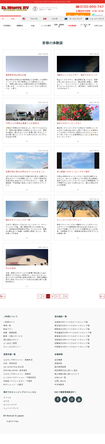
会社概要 (58, 359)
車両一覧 (7, 325)
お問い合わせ (60, 381)
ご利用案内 (6, 25)
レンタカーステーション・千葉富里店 (19, 377)
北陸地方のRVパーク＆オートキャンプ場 (72, 339)
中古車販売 (72, 25)
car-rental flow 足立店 (13, 367)
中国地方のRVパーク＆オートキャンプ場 (72, 346)
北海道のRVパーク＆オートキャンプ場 (71, 322)
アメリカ (7, 397)
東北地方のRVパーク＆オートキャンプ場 (72, 325)
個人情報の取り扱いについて (67, 374)
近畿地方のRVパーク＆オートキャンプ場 (72, 343)
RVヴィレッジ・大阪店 (13, 384)
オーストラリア (10, 404)
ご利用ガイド (9, 322)
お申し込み (98, 25)
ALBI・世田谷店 (10, 363)
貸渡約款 (58, 363)
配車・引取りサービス (13, 336)
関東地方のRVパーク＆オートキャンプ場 (72, 329)
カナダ (6, 401)
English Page (11, 421)
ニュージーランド (11, 408)
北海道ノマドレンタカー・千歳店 (17, 381)
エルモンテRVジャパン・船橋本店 (18, 359)
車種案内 (19, 25)
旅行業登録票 (60, 367)
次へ (102, 296)
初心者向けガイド (11, 339)
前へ (3, 296)
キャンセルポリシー (12, 346)
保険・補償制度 (59, 25)
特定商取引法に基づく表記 (66, 370)
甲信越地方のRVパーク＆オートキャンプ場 (73, 332)
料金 (32, 25)
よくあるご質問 (85, 25)
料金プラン (8, 329)
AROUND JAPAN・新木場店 (15, 370)
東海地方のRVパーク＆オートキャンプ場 (72, 336)
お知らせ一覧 (60, 377)
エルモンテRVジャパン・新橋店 (17, 374)
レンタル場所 (46, 25)
